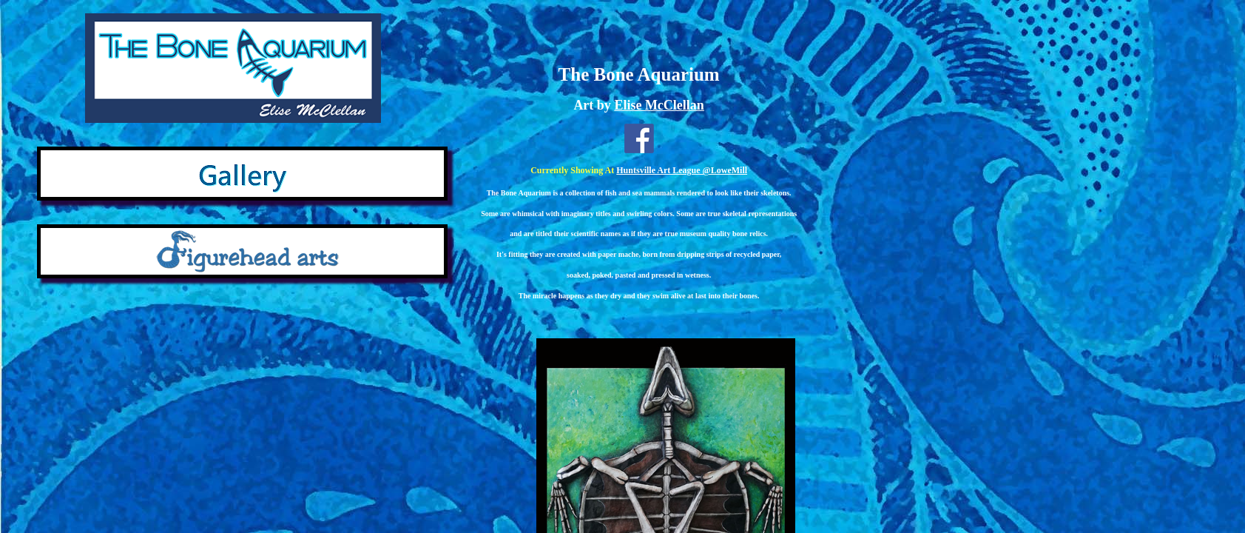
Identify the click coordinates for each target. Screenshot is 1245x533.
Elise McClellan (659, 105)
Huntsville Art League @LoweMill (681, 170)
